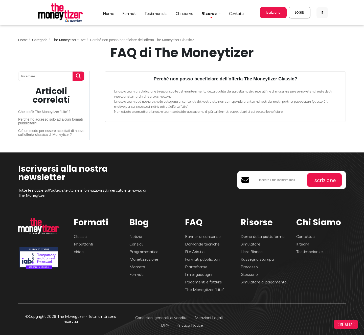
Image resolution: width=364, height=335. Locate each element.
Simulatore (250, 244)
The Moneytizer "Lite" (69, 40)
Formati (136, 274)
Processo (249, 266)
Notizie (135, 236)
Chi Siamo (184, 13)
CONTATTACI (345, 324)
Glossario (249, 274)
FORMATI (129, 13)
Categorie (40, 40)
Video (79, 251)
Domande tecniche (202, 244)
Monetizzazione (143, 259)
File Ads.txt (195, 251)
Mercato (137, 266)
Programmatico (143, 251)
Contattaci (305, 236)
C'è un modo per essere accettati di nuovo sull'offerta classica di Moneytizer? (51, 133)
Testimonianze (309, 251)
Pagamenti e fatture (203, 281)
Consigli (136, 244)
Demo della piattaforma (263, 236)
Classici (80, 236)
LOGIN (299, 12)
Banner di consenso (203, 236)
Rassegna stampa (257, 259)
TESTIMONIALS (156, 13)
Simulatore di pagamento (264, 281)
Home (23, 40)
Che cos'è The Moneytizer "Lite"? (44, 112)
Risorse (209, 13)
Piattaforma (196, 266)
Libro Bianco (252, 251)
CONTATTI (236, 13)
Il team (302, 244)
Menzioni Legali (209, 317)
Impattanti (83, 244)
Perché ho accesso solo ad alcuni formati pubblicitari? (50, 121)
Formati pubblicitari (202, 259)
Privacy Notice (189, 325)
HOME (108, 13)
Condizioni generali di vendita (161, 317)
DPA (165, 325)
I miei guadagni (198, 274)
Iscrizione (273, 12)
